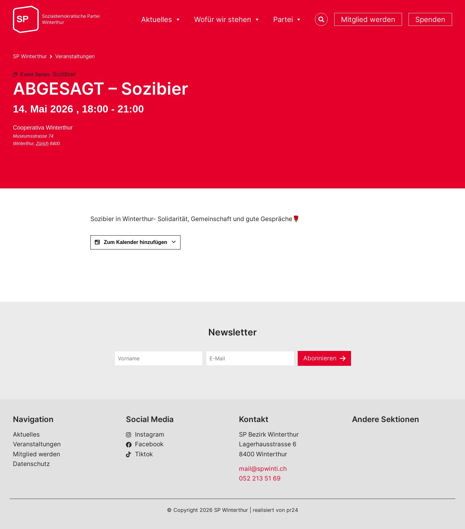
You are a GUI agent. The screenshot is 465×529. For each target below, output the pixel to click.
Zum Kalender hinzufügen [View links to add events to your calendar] (135, 242)
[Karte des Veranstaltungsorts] (130, 146)
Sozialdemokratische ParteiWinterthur (70, 19)
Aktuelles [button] (161, 20)
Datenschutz (31, 464)
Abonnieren (319, 358)
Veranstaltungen (75, 56)
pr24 (292, 510)
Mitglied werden (368, 19)
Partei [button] (287, 20)
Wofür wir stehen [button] (227, 20)
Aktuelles (26, 434)
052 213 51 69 (260, 478)
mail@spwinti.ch (263, 468)
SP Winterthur (30, 56)
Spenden (430, 19)
